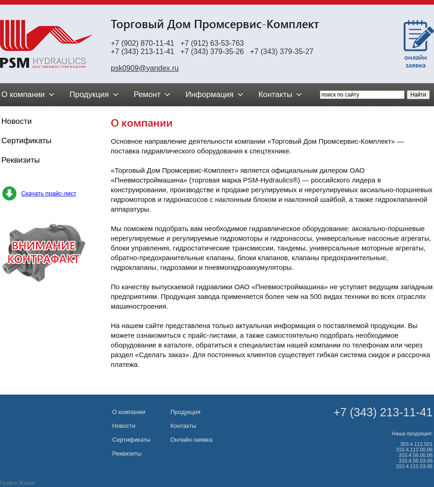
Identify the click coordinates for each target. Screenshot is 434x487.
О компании (128, 411)
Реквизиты (20, 160)
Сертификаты (26, 140)
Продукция (185, 411)
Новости (16, 121)
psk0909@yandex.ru (145, 68)
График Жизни (17, 483)
